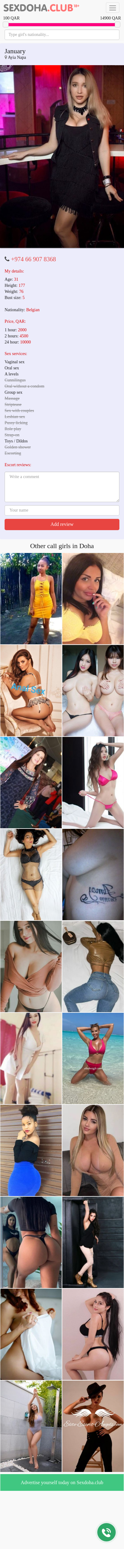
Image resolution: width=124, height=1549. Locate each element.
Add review (61, 524)
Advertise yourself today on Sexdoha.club (62, 1482)
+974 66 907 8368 (33, 259)
